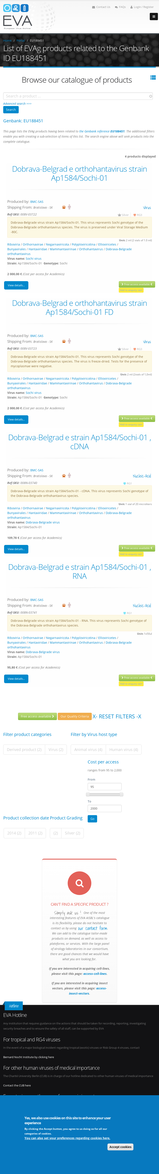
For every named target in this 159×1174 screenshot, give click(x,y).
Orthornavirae (33, 244)
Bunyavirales (16, 249)
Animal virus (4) (88, 749)
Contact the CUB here (17, 1085)
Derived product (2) (24, 749)
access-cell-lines (95, 974)
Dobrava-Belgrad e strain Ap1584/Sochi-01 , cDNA (79, 442)
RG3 (139, 215)
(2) (56, 833)
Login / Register (142, 7)
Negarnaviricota (57, 244)
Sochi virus (33, 258)
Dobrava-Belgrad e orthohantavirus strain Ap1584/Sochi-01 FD (79, 307)
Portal (21, 40)
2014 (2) (14, 833)
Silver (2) (72, 833)
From (91, 779)
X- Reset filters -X (117, 716)
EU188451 (37, 40)
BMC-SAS (36, 202)
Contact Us (101, 7)
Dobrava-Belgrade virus (43, 522)
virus (147, 207)
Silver (125, 215)
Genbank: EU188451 (23, 121)
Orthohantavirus (91, 249)
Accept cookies (120, 1147)
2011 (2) (35, 833)
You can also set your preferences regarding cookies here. (67, 1138)
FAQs (120, 7)
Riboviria (13, 244)
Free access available (137, 284)
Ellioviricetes (107, 244)
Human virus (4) (123, 749)
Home (7, 40)
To (89, 801)
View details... (16, 285)
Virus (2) (56, 749)
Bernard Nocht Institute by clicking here (28, 1057)
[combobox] (78, 96)
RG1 (129, 483)
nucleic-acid (142, 476)
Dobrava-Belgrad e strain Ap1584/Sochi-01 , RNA (79, 571)
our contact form (92, 928)
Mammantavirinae (63, 249)
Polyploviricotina (83, 244)
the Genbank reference (102, 131)
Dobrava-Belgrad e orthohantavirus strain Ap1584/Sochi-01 (79, 173)
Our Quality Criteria (75, 716)
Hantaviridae (38, 249)
